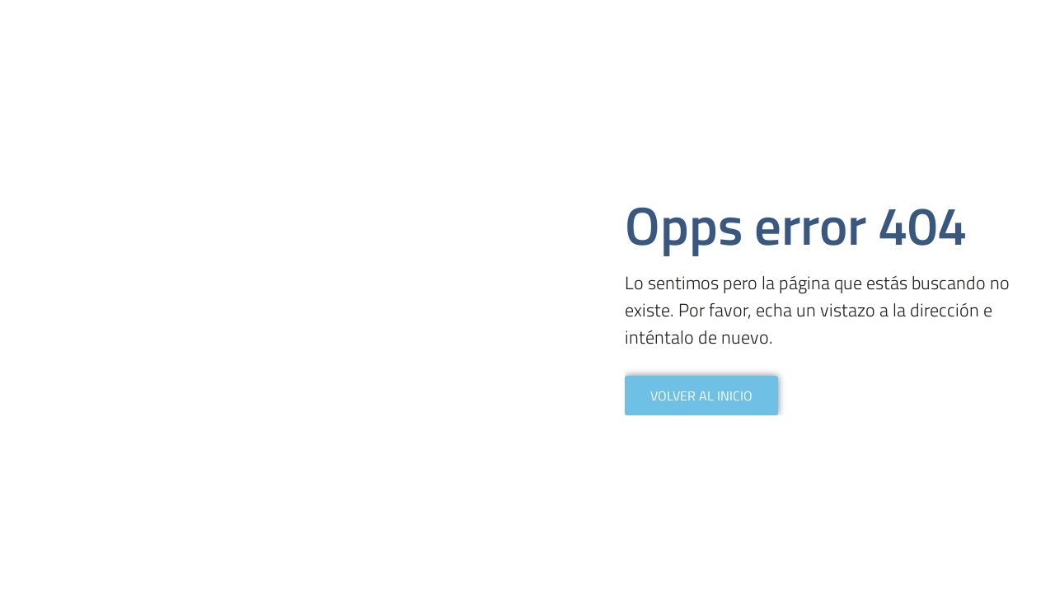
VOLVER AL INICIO (701, 395)
